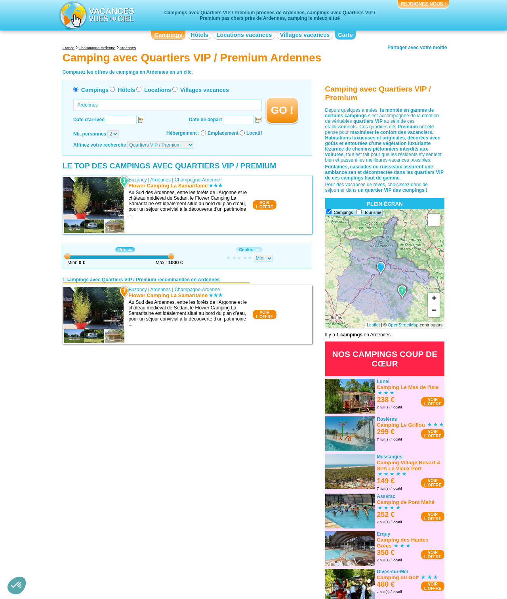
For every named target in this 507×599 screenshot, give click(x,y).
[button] (16, 585)
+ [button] (433, 299)
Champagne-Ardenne (197, 180)
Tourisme (372, 212)
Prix (125, 250)
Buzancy (137, 180)
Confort (249, 250)
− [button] (433, 311)
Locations (157, 90)
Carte (345, 35)
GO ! (282, 110)
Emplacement (223, 133)
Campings (168, 35)
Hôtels (199, 35)
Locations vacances (244, 35)
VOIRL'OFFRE (264, 204)
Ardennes (161, 180)
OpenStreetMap (403, 324)
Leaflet (373, 324)
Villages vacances (305, 35)
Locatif (254, 133)
